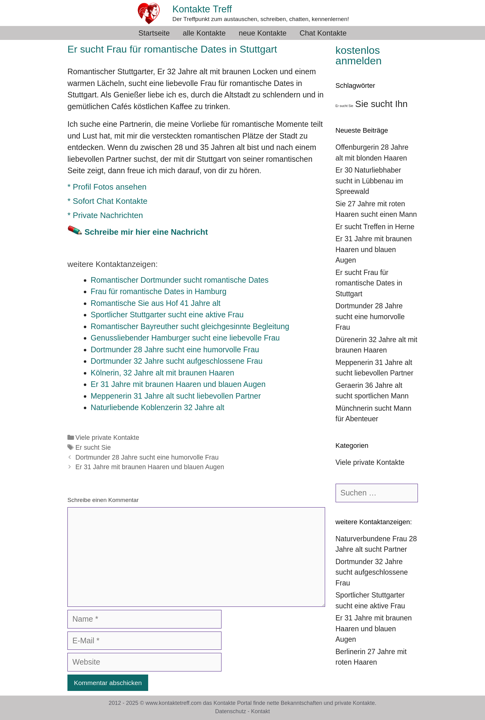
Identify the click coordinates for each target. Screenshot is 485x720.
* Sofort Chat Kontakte (107, 201)
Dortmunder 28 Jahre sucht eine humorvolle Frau (147, 457)
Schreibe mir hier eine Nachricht (146, 232)
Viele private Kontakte (107, 437)
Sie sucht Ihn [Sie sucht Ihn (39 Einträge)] (381, 104)
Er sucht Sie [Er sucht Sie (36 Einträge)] (344, 106)
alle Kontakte (204, 33)
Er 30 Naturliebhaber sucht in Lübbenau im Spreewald (369, 180)
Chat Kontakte (322, 33)
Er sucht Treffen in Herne (375, 227)
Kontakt (260, 711)
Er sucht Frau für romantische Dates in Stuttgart (369, 283)
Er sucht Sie (93, 447)
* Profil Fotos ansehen (107, 186)
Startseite (154, 33)
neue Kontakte (263, 33)
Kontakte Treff (202, 9)
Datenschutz (230, 711)
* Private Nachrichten (105, 215)
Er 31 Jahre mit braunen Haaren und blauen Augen (149, 467)
